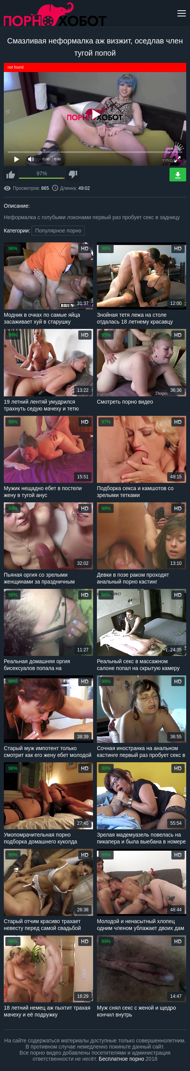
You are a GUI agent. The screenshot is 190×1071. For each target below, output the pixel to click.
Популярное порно (58, 231)
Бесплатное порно (121, 1059)
